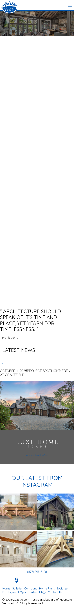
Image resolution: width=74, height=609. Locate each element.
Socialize (61, 588)
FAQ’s (42, 592)
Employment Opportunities (19, 592)
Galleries (17, 588)
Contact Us (55, 592)
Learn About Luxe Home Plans (37, 455)
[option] (37, 324)
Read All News (7, 364)
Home (6, 588)
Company (30, 588)
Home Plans (47, 588)
